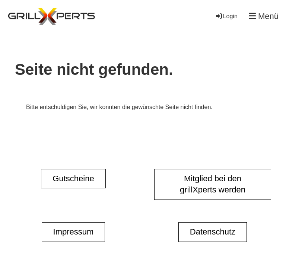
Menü (264, 16)
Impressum (73, 231)
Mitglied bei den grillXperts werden (212, 184)
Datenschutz (212, 231)
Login (226, 16)
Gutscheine (73, 178)
